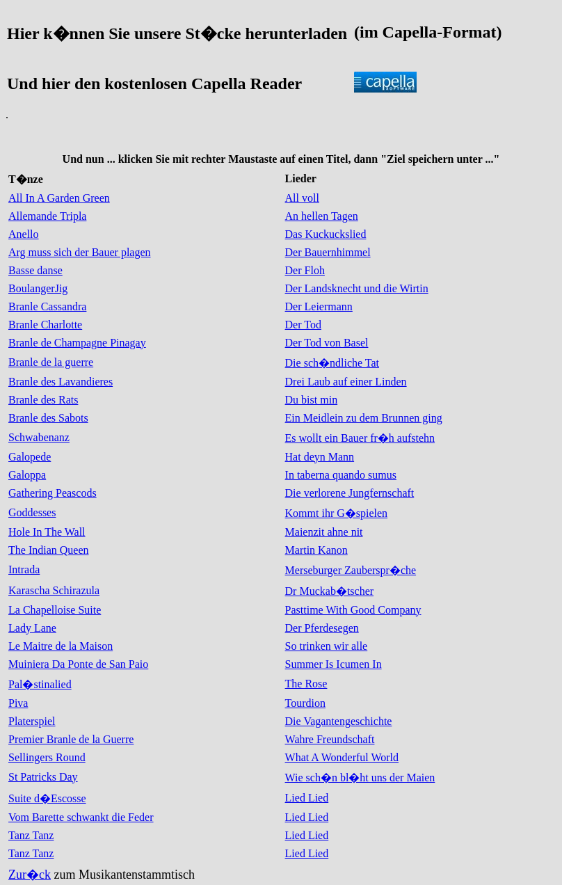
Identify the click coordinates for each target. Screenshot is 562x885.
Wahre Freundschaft (330, 739)
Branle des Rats (43, 400)
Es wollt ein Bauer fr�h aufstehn (360, 438)
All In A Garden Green (59, 198)
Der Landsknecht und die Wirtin (356, 288)
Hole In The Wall (47, 532)
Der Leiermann (319, 306)
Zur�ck (29, 875)
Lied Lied (307, 798)
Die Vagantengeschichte (338, 721)
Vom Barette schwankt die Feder (81, 817)
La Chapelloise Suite (54, 610)
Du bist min (311, 400)
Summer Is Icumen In (333, 664)
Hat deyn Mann (320, 457)
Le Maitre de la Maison (60, 646)
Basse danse (35, 270)
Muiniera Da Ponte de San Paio (78, 664)
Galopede (29, 457)
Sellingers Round (47, 757)
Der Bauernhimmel (328, 252)
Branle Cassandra (47, 306)
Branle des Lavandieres (60, 382)
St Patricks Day (43, 777)
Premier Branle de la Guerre (71, 739)
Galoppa (27, 475)
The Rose (306, 683)
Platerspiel (32, 721)
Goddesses (32, 512)
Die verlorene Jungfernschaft (350, 493)
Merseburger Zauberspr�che (351, 570)
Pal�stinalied (40, 684)
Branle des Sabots (48, 418)
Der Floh (305, 270)
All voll (302, 198)
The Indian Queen (48, 550)
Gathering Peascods (52, 493)
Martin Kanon (316, 550)
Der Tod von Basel (327, 343)
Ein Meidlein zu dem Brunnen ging (363, 418)
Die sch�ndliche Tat (332, 363)
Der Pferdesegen (322, 628)
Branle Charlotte (45, 324)
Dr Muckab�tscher (329, 591)
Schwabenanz (39, 437)
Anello (23, 234)
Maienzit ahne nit (324, 532)
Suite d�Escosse (47, 798)
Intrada (24, 569)
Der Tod (303, 324)
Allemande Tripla (47, 216)
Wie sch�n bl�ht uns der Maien (360, 777)
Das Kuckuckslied (326, 234)
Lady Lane (32, 628)
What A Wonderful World (342, 757)
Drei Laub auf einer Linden (346, 382)
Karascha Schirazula (53, 590)
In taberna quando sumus (340, 475)
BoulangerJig (37, 288)
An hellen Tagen (321, 216)
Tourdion (305, 703)
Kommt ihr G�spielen (336, 513)
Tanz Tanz (31, 835)
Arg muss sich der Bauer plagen (79, 252)
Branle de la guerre (50, 362)
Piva (18, 703)
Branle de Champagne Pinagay (77, 343)
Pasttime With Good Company (353, 610)
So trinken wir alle (326, 646)
